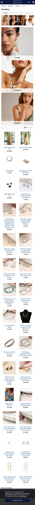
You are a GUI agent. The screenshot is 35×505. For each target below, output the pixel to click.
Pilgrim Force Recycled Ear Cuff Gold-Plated (9, 453)
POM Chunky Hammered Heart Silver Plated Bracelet (25, 353)
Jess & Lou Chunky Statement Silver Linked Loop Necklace (25, 328)
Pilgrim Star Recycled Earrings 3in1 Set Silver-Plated (25, 478)
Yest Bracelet (9, 171)
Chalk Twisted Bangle (25, 147)
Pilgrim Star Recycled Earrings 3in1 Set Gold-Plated (9, 478)
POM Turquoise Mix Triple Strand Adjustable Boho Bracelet (9, 301)
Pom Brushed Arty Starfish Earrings (25, 404)
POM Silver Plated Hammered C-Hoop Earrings (9, 275)
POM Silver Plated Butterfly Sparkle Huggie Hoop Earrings (25, 221)
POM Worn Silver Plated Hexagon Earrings (25, 300)
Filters (6, 13)
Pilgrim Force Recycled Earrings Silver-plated (25, 453)
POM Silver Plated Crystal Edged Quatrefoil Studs (25, 250)
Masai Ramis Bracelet (9, 404)
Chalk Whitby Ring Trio (9, 195)
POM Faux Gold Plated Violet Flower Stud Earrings (25, 378)
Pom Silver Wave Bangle (9, 326)
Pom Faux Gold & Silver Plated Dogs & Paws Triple (9, 428)
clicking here (22, 496)
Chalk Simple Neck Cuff (9, 148)
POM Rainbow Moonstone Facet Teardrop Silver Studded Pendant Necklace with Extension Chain (9, 223)
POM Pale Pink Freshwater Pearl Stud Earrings (25, 195)
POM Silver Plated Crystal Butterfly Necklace (9, 250)
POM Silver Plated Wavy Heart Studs (25, 274)
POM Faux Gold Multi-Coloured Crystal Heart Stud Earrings (9, 379)
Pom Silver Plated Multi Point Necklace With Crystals (25, 428)
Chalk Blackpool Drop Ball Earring (25, 171)
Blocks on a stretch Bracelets (9, 353)
